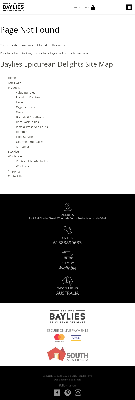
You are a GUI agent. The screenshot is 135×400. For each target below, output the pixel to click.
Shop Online (81, 7)
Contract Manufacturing (32, 161)
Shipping (14, 171)
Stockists (14, 151)
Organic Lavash (26, 107)
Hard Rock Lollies (27, 122)
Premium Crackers (28, 97)
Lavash (20, 102)
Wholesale (15, 156)
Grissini (21, 112)
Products (14, 87)
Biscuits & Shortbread (30, 117)
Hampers (22, 132)
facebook (57, 396)
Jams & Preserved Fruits (32, 127)
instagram (78, 396)
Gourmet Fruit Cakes (29, 142)
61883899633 (67, 244)
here (10, 53)
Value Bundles (25, 92)
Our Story (14, 83)
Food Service (24, 137)
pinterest (67, 396)
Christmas (23, 146)
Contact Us (15, 176)
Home (12, 78)
